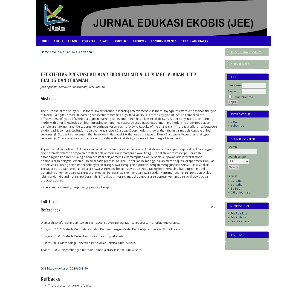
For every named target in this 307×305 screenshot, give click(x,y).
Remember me (243, 97)
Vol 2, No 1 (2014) (63, 52)
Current (121, 41)
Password (234, 91)
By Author (237, 185)
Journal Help (239, 64)
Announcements (164, 41)
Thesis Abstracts (194, 41)
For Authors (238, 217)
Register (88, 41)
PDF (213, 207)
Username (235, 85)
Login (72, 41)
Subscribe (237, 126)
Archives (139, 41)
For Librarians (240, 221)
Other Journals (240, 192)
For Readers (239, 213)
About (59, 41)
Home (45, 41)
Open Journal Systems (246, 52)
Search (105, 41)
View (234, 122)
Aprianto (85, 52)
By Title (235, 189)
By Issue (236, 181)
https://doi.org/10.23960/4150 (67, 268)
